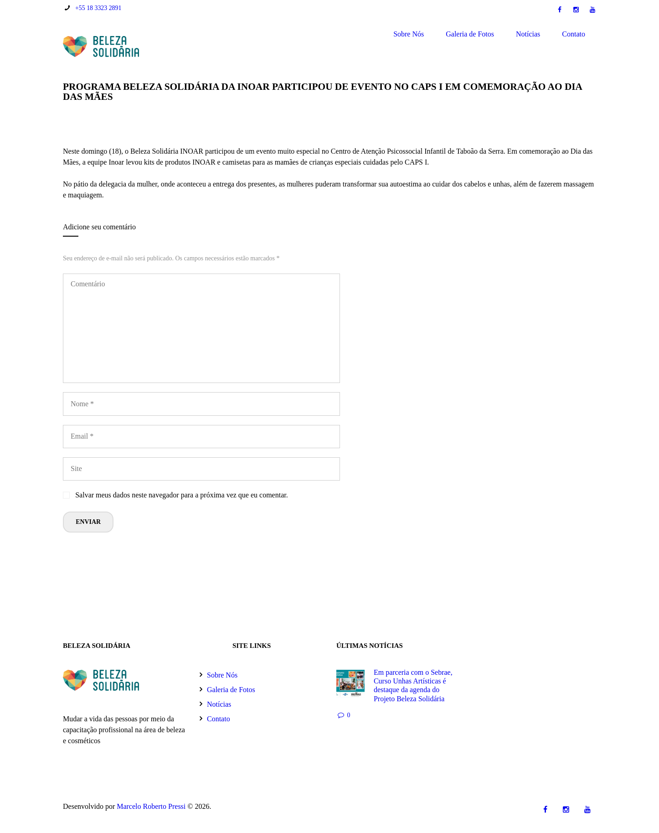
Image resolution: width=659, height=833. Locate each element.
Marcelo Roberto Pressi (151, 806)
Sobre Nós (408, 34)
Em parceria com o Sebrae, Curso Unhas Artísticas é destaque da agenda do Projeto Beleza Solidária (413, 685)
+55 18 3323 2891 (98, 8)
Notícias (528, 34)
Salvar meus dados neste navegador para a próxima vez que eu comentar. (181, 495)
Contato (573, 34)
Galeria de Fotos (470, 34)
